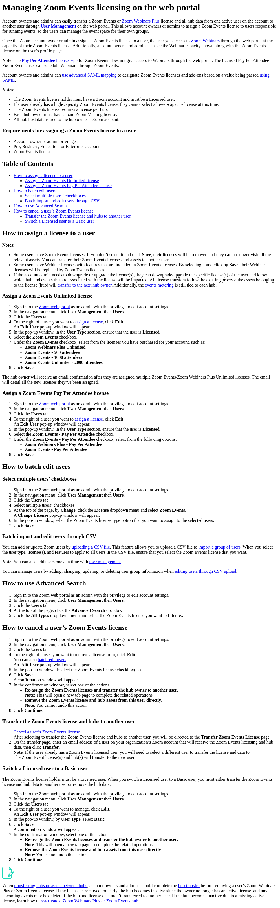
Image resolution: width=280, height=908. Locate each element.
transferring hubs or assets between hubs (50, 885)
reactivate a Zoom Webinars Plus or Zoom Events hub (89, 900)
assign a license (89, 321)
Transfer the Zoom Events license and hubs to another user (78, 216)
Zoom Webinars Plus (141, 21)
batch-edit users (52, 659)
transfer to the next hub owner (85, 285)
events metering (159, 285)
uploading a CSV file (91, 547)
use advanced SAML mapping (89, 75)
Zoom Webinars (205, 40)
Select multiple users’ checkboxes (55, 195)
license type (50, 60)
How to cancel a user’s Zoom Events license (54, 211)
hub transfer (189, 885)
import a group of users (220, 547)
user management (105, 561)
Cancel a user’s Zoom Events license (47, 732)
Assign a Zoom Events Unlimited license (62, 180)
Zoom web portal (54, 306)
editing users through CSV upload (205, 571)
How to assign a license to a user (43, 175)
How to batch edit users (35, 190)
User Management (58, 26)
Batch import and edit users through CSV (62, 200)
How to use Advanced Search (40, 205)
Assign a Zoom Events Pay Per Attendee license (68, 185)
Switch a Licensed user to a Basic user (59, 221)
